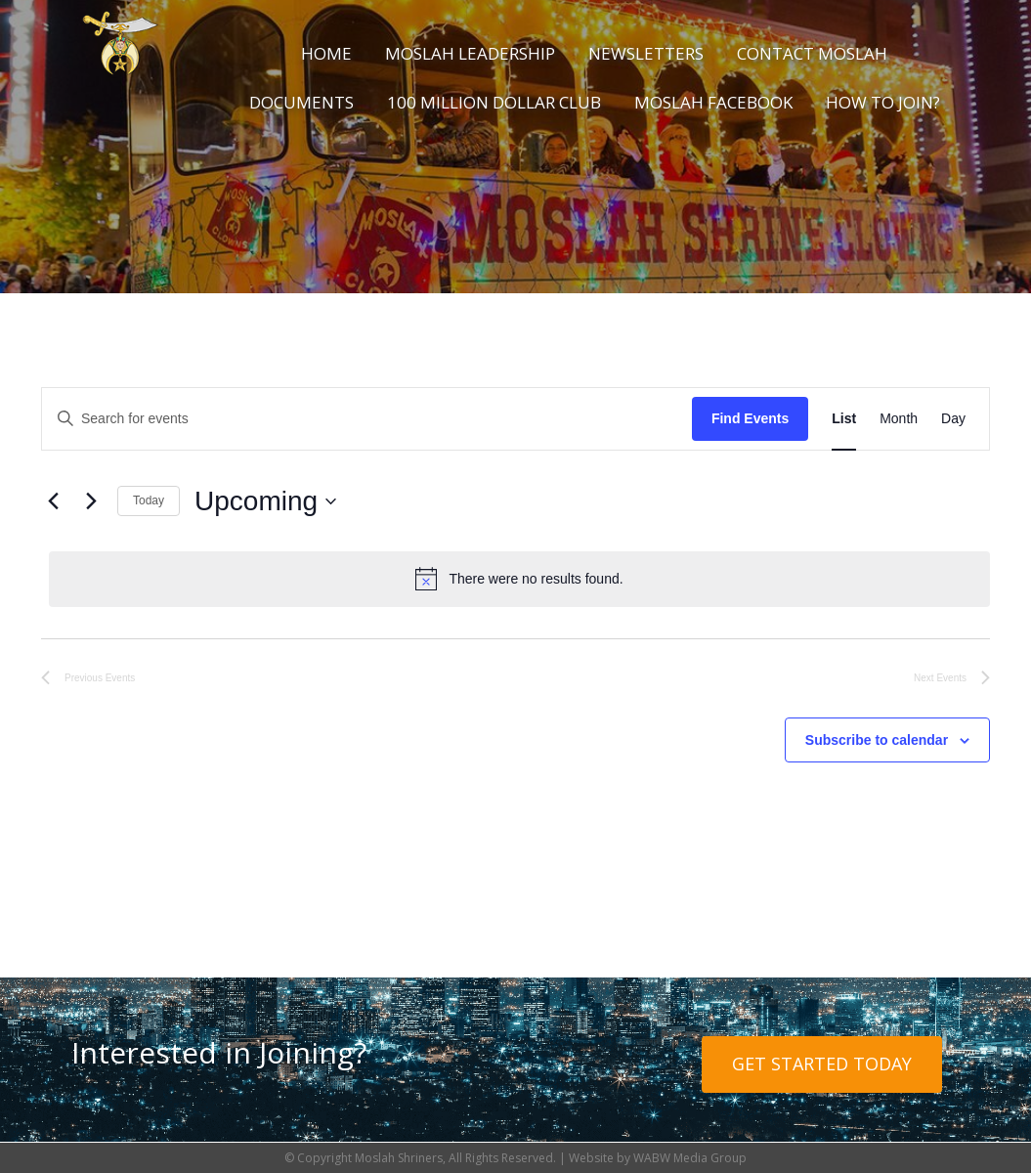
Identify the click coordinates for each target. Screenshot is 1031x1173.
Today (148, 500)
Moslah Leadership (470, 53)
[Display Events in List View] (844, 419)
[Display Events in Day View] (953, 419)
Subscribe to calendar (876, 740)
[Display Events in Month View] (899, 419)
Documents (301, 102)
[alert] (519, 578)
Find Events (750, 418)
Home (326, 53)
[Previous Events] (52, 501)
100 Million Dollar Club (494, 102)
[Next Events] (91, 501)
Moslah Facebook (713, 102)
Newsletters (646, 53)
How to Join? (883, 102)
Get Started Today (822, 1063)
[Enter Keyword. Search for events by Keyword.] (367, 419)
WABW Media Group (690, 1158)
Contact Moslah (812, 53)
